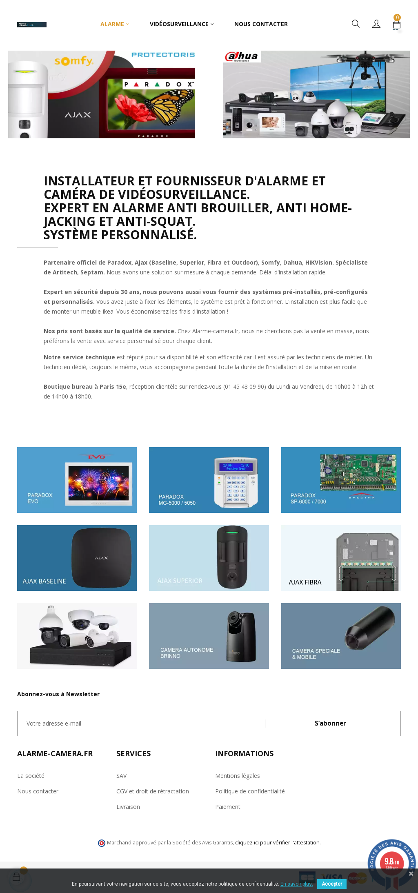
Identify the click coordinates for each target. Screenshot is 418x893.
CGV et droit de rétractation (152, 791)
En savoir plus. (296, 884)
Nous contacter (37, 791)
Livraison (128, 807)
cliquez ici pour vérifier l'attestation (277, 842)
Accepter (332, 884)
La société (30, 775)
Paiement (227, 807)
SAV (121, 775)
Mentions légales (237, 775)
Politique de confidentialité (250, 791)
